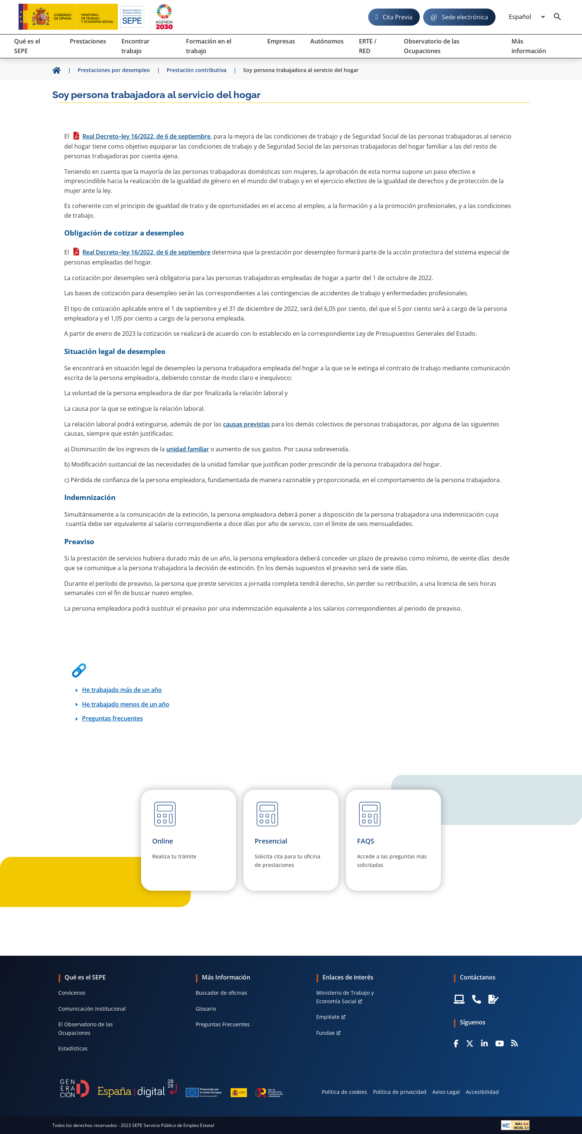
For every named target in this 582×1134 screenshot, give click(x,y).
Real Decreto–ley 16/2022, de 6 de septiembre (146, 136)
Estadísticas (73, 1048)
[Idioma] (526, 17)
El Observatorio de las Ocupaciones (85, 1028)
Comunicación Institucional (92, 1008)
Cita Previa (397, 17)
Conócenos (71, 992)
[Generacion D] (171, 1088)
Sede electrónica (465, 17)
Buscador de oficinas (221, 992)
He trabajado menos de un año (125, 704)
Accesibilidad (482, 1091)
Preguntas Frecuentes (223, 1024)
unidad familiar (187, 449)
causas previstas (246, 424)
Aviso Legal (446, 1091)
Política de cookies (344, 1091)
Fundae (325, 1032)
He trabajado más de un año (122, 690)
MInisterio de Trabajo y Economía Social (345, 996)
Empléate (328, 1016)
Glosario (206, 1008)
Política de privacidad (399, 1091)
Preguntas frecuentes (112, 718)
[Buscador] (557, 17)
